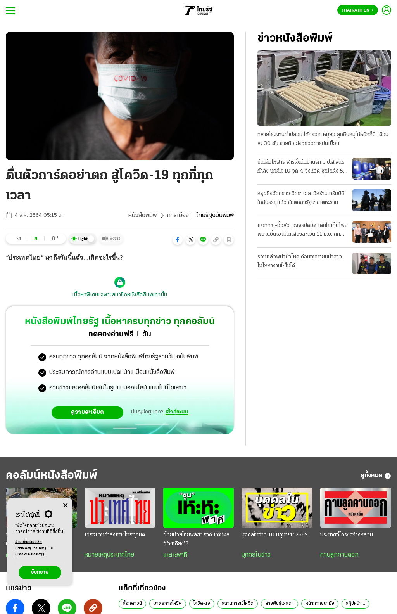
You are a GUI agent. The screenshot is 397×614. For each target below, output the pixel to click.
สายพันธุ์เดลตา (279, 603)
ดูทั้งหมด (376, 475)
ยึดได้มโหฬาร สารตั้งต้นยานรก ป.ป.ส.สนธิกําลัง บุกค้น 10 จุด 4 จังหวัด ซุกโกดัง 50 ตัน (302, 167)
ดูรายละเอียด (87, 412)
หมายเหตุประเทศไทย (109, 555)
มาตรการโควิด (168, 603)
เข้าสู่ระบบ (177, 412)
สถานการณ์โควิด (238, 603)
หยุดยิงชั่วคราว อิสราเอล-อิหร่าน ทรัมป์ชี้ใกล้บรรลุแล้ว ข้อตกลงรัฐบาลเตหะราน (300, 198)
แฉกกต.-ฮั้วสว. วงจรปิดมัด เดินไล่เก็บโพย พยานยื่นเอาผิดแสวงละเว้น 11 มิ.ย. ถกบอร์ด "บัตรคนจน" (302, 231)
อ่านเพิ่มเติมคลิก (30, 546)
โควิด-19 (201, 603)
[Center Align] (65, 505)
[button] (178, 240)
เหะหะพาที (175, 555)
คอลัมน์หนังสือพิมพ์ (51, 476)
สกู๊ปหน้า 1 (355, 603)
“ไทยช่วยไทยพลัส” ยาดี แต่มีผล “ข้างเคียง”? (196, 539)
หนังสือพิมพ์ (142, 216)
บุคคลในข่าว (256, 555)
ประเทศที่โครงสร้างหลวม (346, 535)
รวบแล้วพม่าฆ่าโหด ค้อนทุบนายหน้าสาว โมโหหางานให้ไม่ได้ (299, 261)
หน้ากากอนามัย (320, 603)
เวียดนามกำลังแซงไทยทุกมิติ (115, 535)
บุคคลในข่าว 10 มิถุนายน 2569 (275, 535)
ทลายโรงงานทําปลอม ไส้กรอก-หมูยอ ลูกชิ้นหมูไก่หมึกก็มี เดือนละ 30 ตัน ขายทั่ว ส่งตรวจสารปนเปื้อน (322, 139)
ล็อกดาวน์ (132, 603)
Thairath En (358, 10)
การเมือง (178, 216)
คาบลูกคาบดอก (339, 555)
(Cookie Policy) (30, 554)
